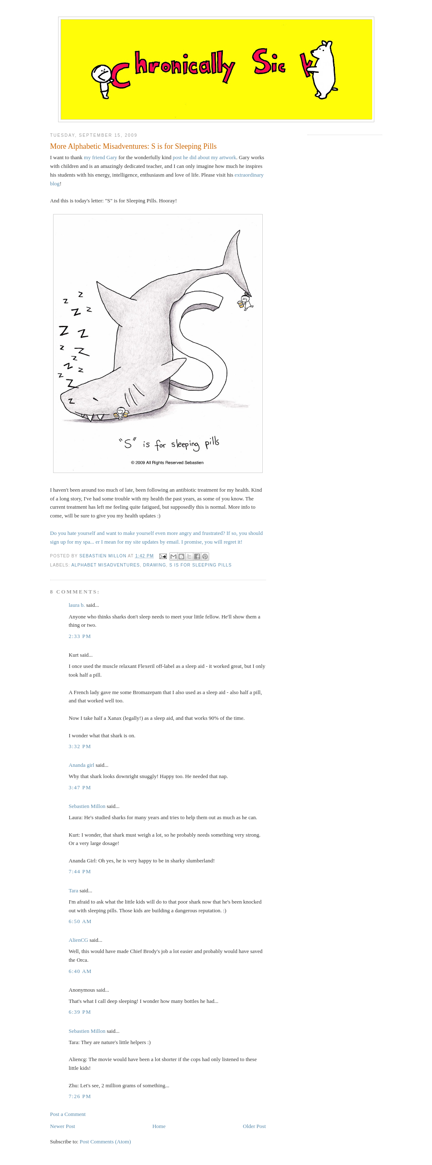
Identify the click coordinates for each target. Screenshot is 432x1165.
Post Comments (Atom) (105, 1141)
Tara (73, 890)
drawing (154, 565)
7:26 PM (80, 1096)
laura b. (77, 605)
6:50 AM (80, 921)
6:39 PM (80, 1012)
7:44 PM (80, 871)
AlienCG (78, 940)
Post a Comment (68, 1114)
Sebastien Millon (87, 806)
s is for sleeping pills (200, 565)
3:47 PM (80, 787)
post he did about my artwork (204, 157)
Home (159, 1126)
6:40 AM (80, 971)
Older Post (254, 1126)
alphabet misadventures (105, 565)
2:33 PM (80, 636)
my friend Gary (100, 157)
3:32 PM (80, 746)
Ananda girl (82, 765)
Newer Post (62, 1126)
